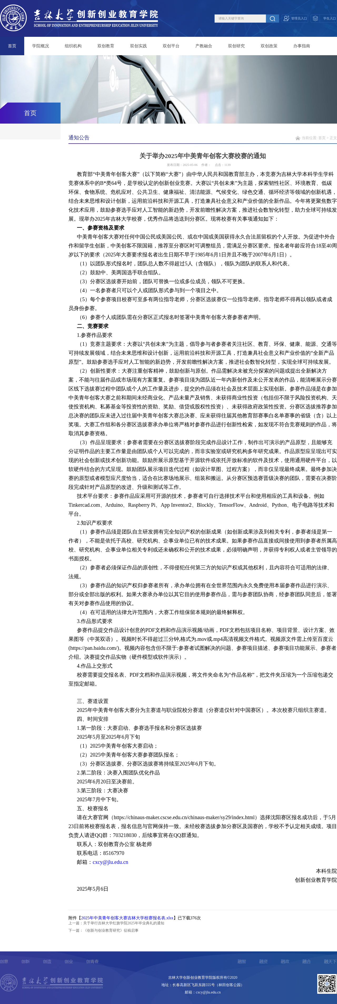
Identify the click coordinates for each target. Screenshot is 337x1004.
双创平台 (171, 46)
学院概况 (40, 46)
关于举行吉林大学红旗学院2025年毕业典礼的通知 (123, 923)
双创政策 (269, 46)
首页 (12, 46)
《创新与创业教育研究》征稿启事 (110, 930)
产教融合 (203, 46)
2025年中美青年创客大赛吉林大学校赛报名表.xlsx (127, 918)
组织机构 (73, 46)
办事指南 (301, 46)
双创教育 (105, 46)
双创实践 (138, 46)
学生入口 (329, 18)
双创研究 (236, 46)
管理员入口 (299, 18)
